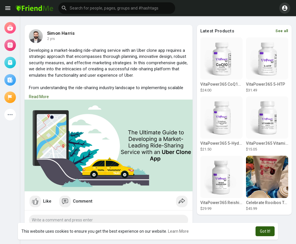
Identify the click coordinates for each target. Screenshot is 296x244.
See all (281, 31)
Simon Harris (61, 33)
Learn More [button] (178, 231)
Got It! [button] (265, 231)
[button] (116, 8)
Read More (39, 96)
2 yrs (51, 39)
